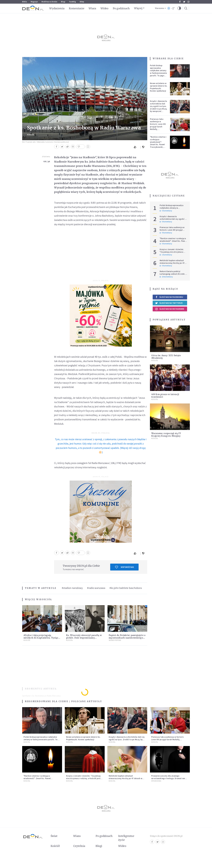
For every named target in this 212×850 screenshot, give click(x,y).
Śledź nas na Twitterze (169, 303)
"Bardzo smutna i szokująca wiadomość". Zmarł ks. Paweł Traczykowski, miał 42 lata (158, 143)
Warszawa (159, 8)
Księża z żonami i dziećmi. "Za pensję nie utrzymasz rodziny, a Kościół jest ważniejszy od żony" (172, 253)
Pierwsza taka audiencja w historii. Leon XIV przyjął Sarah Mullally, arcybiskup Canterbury (158, 127)
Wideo (104, 8)
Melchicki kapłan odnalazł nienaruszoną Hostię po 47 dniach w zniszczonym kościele (172, 264)
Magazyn (34, 2)
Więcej (138, 8)
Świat (54, 836)
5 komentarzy (166, 211)
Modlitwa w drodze (49, 2)
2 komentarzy (166, 255)
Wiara (92, 8)
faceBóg (72, 2)
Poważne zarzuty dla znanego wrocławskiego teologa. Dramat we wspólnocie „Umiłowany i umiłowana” (168, 778)
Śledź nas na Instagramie (169, 309)
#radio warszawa (96, 588)
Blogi (63, 2)
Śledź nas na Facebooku (169, 297)
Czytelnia (79, 846)
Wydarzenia (56, 8)
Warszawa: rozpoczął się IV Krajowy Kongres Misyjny (166, 434)
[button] (179, 8)
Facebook (179, 2)
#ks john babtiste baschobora (126, 588)
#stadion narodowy (72, 588)
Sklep (82, 2)
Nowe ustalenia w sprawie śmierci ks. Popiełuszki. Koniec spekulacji (159, 87)
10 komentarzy (166, 277)
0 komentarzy (166, 222)
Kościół (30, 135)
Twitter (184, 2)
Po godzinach (121, 8)
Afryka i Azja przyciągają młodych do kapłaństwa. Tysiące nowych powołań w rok (41, 638)
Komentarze (76, 8)
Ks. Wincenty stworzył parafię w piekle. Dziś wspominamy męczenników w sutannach (84, 638)
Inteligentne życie (126, 837)
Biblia (24, 2)
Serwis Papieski (115, 640)
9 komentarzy (166, 233)
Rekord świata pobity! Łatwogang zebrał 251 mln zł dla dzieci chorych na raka (173, 274)
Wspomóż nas (124, 567)
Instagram (188, 2)
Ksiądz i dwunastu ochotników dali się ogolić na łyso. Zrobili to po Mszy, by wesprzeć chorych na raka (158, 107)
